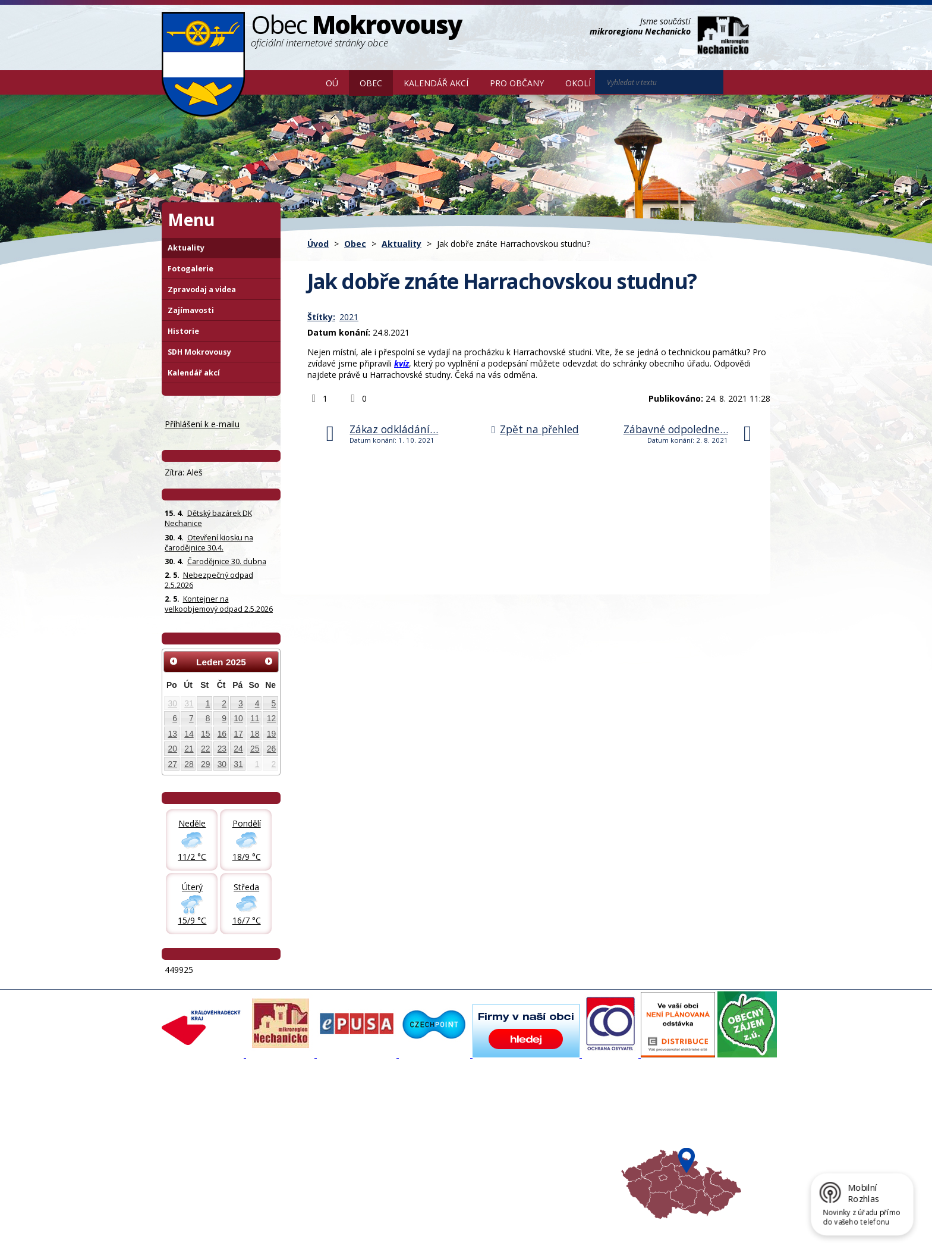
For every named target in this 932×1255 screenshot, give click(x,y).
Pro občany (517, 83)
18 (254, 733)
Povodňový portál (425, 1124)
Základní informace (203, 1113)
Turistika (521, 1124)
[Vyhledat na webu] (740, 82)
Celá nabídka (192, 1167)
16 (222, 733)
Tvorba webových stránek (256, 1237)
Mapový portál (419, 1113)
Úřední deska (192, 1156)
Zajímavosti (191, 310)
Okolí (578, 83)
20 (172, 748)
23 (222, 748)
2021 (348, 317)
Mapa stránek (360, 1227)
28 (188, 764)
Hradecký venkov (537, 1145)
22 (205, 748)
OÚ (332, 83)
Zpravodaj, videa (311, 1134)
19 (271, 733)
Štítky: (321, 317)
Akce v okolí (527, 1113)
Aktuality (401, 243)
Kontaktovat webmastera (286, 1227)
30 (172, 703)
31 (188, 703)
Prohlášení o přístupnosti (434, 1227)
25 (254, 748)
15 (205, 733)
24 (238, 748)
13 (172, 733)
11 (254, 718)
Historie (183, 331)
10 (238, 718)
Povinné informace (202, 1134)
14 (188, 733)
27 (172, 764)
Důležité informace (427, 1145)
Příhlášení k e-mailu (202, 424)
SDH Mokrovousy (199, 352)
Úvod (298, 82)
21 (188, 748)
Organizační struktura (207, 1124)
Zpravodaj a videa (202, 289)
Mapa (516, 1167)
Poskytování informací (208, 1145)
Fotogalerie (190, 269)
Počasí (518, 1156)
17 (238, 733)
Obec (371, 83)
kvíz (401, 363)
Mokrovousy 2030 (426, 1134)
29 (205, 764)
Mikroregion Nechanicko (549, 1134)
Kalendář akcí (436, 83)
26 (271, 748)
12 (271, 718)
